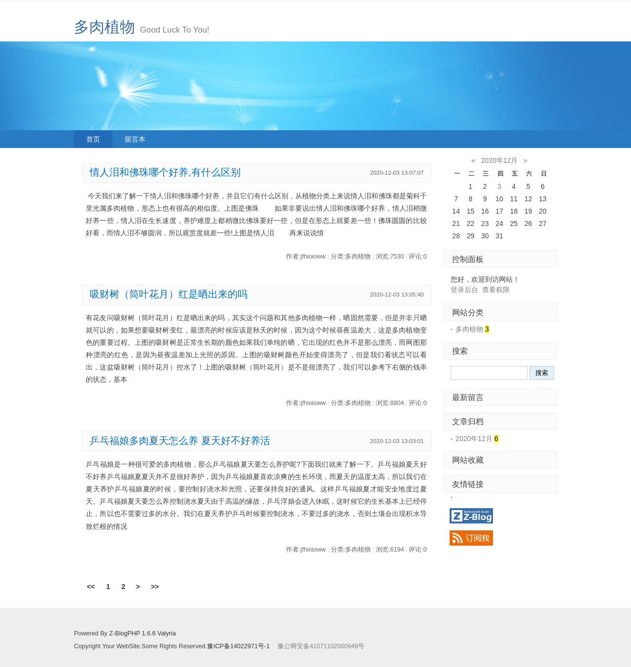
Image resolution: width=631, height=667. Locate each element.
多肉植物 (104, 27)
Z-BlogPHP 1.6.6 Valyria (142, 633)
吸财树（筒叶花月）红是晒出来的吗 (168, 294)
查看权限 (496, 290)
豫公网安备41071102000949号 (321, 646)
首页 (93, 139)
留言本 (135, 139)
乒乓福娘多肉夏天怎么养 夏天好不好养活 (180, 440)
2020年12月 (499, 160)
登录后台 (464, 290)
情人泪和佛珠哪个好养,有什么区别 (165, 172)
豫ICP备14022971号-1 (238, 646)
